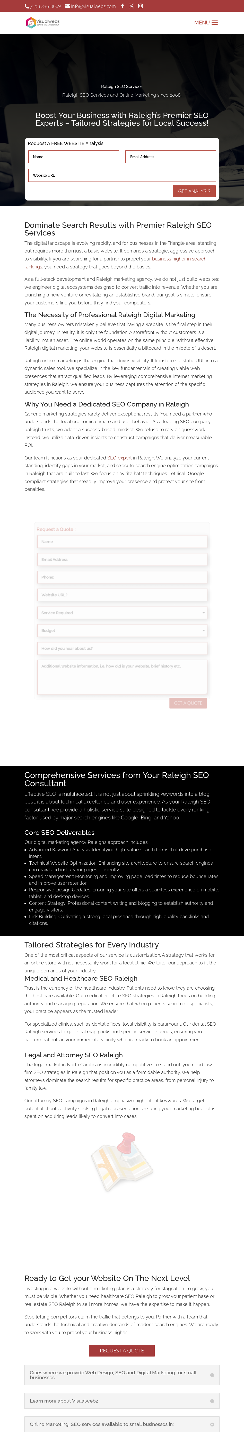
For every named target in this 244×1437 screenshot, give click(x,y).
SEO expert (119, 457)
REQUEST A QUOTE (122, 1350)
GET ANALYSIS (194, 191)
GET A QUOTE (165, 670)
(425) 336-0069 (45, 6)
